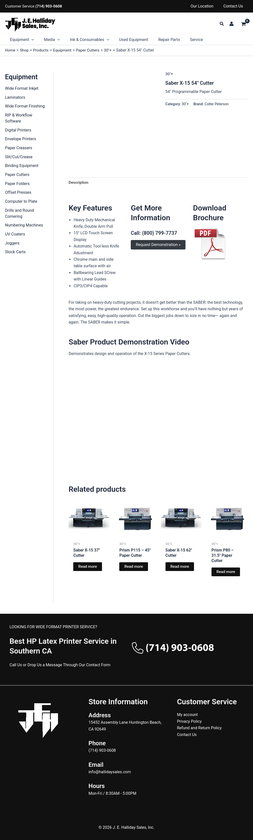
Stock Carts (15, 253)
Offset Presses (18, 193)
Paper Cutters (17, 175)
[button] (222, 24)
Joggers (12, 244)
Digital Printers (18, 130)
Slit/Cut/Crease (18, 157)
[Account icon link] (231, 24)
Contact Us (234, 6)
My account (187, 714)
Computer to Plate (21, 202)
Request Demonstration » (158, 244)
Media (49, 40)
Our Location (205, 6)
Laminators (15, 97)
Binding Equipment (21, 166)
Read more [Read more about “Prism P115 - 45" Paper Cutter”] (134, 567)
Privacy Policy (189, 721)
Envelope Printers (20, 139)
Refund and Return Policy (199, 728)
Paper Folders (17, 184)
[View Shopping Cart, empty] (243, 24)
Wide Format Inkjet (21, 88)
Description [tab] (78, 182)
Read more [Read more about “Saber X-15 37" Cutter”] (88, 567)
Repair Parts (160, 39)
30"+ (169, 73)
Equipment (21, 40)
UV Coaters (15, 235)
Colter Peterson (217, 104)
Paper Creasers (18, 148)
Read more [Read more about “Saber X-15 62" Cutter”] (180, 567)
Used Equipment (126, 39)
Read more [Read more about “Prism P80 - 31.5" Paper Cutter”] (226, 572)
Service (185, 39)
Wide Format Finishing (25, 106)
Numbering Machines (24, 226)
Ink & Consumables (84, 40)
